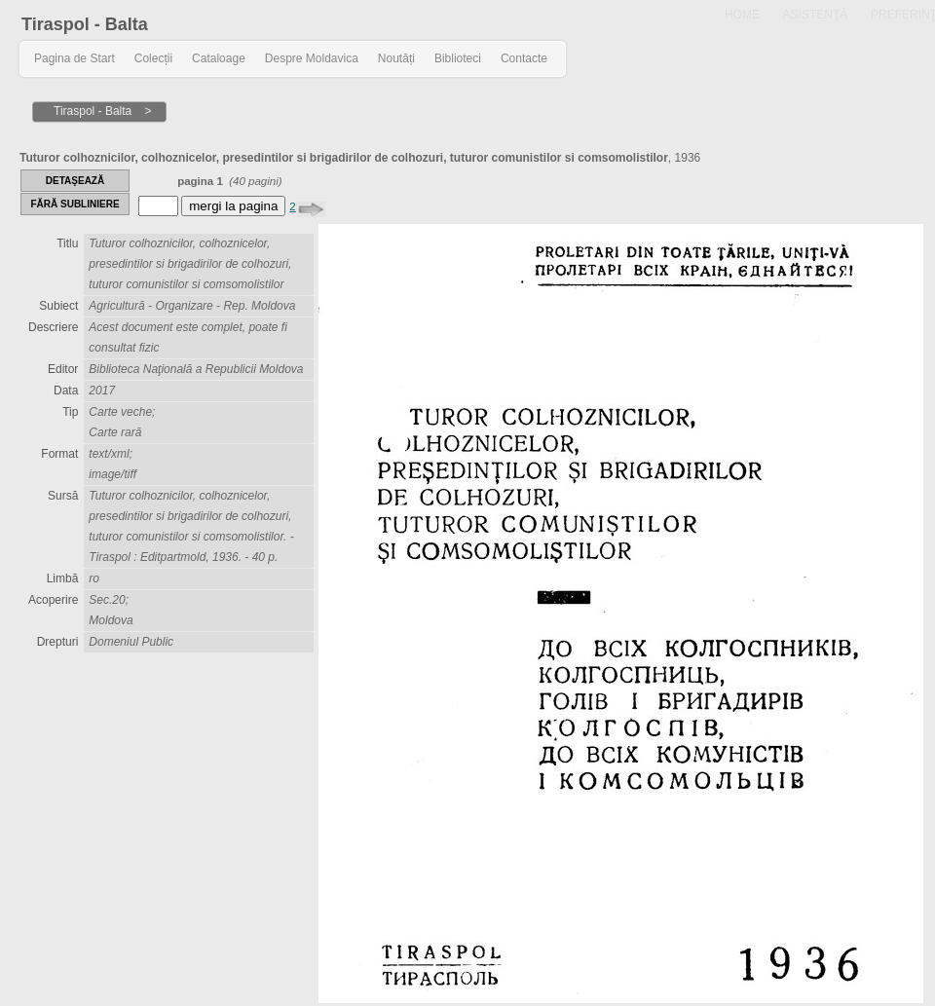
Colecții (153, 58)
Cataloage (218, 58)
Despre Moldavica (311, 58)
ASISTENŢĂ (815, 14)
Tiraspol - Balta (84, 24)
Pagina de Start (74, 58)
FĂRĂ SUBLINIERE (74, 204)
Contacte (524, 58)
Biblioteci (457, 58)
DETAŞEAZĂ (75, 180)
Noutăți (396, 58)
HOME (742, 14)
